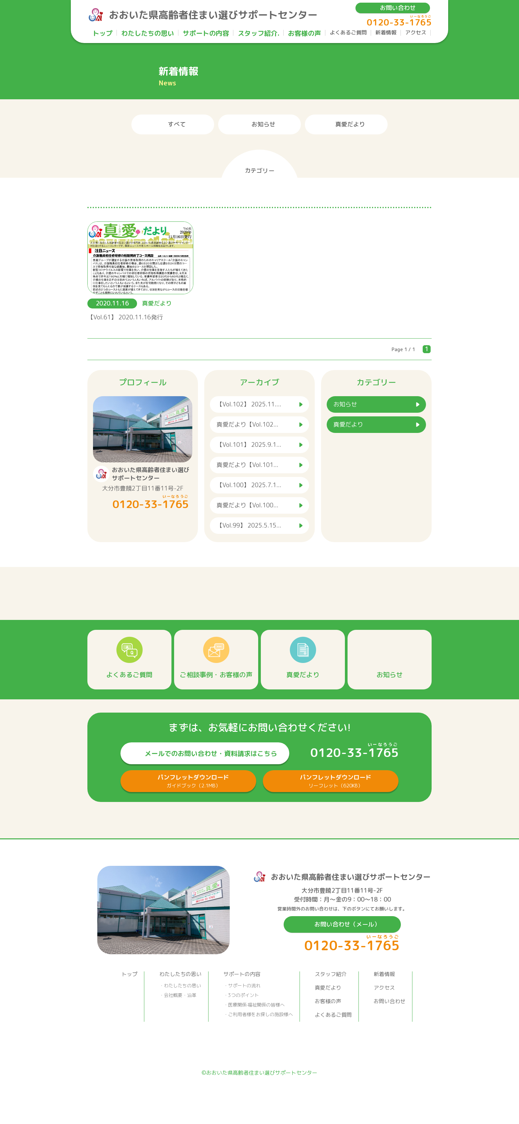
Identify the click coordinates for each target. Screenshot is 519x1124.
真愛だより (350, 124)
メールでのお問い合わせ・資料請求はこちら (211, 753)
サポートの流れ (244, 985)
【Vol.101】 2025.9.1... (248, 445)
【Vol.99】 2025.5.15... (248, 525)
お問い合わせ (398, 8)
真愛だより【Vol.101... (247, 465)
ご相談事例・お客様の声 (216, 674)
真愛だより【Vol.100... (247, 505)
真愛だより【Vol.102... (247, 424)
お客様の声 (304, 34)
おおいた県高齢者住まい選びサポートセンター (213, 15)
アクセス (415, 33)
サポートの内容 (206, 34)
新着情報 (386, 33)
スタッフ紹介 (331, 974)
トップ (103, 34)
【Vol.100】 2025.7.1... (248, 485)
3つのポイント (243, 995)
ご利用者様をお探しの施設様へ (260, 1014)
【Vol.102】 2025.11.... (248, 404)
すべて (177, 124)
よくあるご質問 (348, 33)
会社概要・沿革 (180, 995)
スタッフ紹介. (258, 34)
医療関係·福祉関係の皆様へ (256, 1005)
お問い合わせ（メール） (347, 924)
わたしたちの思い (147, 34)
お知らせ (263, 124)
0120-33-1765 (399, 22)
